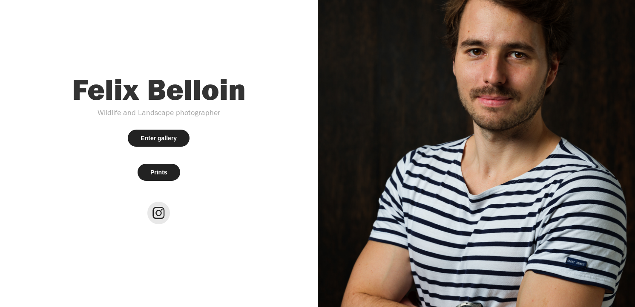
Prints (158, 172)
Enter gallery (159, 138)
